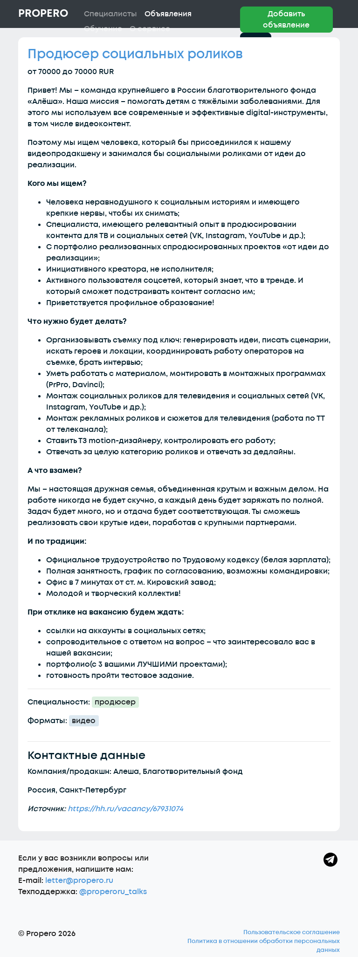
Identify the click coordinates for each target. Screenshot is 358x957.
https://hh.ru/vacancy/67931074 (125, 809)
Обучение (103, 29)
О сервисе (150, 29)
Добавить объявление (286, 19)
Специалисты (110, 14)
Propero (43, 13)
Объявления (168, 14)
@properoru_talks (113, 892)
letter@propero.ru (79, 880)
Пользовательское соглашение (291, 932)
